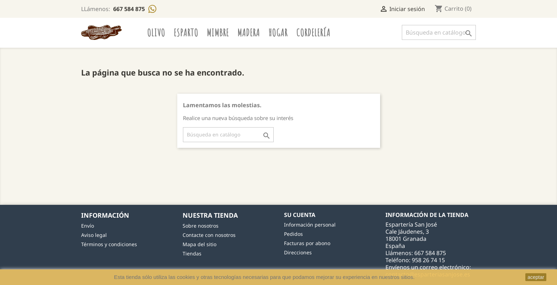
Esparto (186, 32)
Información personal (310, 224)
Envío (87, 225)
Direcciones (298, 252)
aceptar (535, 277)
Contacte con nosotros (209, 235)
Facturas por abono (307, 243)
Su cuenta (299, 215)
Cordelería (313, 32)
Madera (248, 32)
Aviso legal (94, 235)
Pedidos (293, 233)
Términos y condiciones (109, 244)
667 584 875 (129, 9)
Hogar (278, 32)
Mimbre (218, 32)
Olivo (156, 32)
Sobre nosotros (201, 225)
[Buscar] (439, 32)
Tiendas (192, 253)
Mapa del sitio (199, 244)
